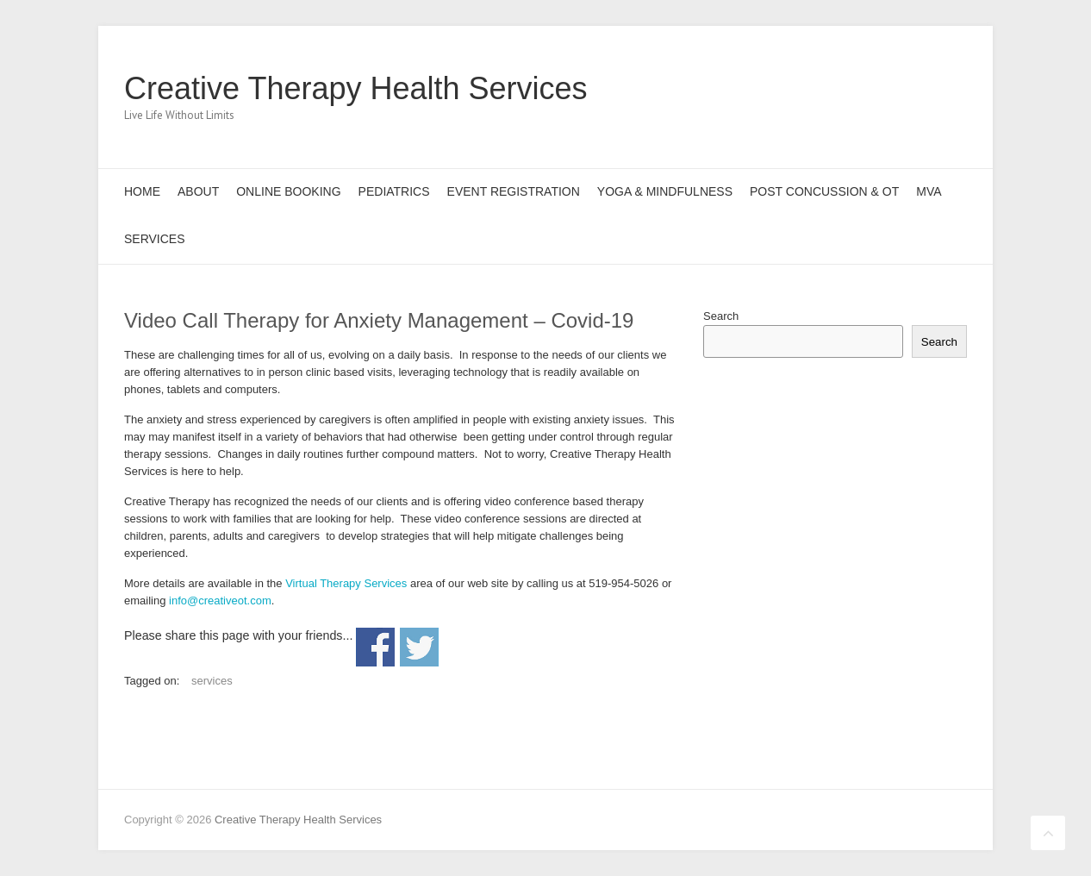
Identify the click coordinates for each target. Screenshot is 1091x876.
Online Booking (288, 191)
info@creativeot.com (220, 600)
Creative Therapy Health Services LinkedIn (924, 89)
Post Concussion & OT (824, 191)
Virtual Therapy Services (346, 583)
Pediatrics (394, 191)
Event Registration (513, 191)
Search (721, 316)
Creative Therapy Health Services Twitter (872, 89)
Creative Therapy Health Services (356, 88)
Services (154, 239)
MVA (928, 191)
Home (142, 191)
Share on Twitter (419, 647)
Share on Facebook (375, 647)
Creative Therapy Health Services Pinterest (898, 89)
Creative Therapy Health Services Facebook (846, 89)
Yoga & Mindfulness (665, 191)
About (198, 191)
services (212, 680)
